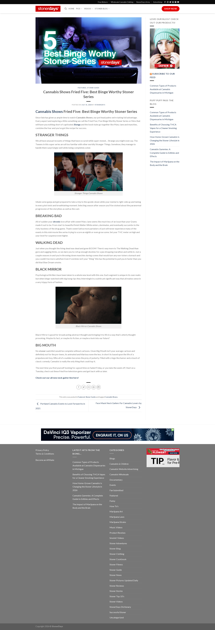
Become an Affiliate (45, 460)
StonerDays (100, 105)
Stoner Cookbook (118, 559)
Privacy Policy (42, 450)
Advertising (157, 2)
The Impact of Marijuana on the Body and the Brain (164, 163)
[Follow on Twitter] (170, 2)
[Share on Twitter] (83, 387)
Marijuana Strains (118, 522)
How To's (114, 506)
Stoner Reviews (117, 585)
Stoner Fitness (116, 564)
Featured (82, 88)
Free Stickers (103, 2)
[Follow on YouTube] (178, 2)
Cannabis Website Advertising (124, 469)
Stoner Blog (102, 8)
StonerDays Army (143, 2)
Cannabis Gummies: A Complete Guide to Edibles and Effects (164, 153)
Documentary (116, 479)
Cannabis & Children (119, 463)
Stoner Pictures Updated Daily (124, 580)
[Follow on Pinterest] (175, 2)
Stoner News (116, 575)
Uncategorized (117, 617)
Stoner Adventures (118, 543)
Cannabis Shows (111, 397)
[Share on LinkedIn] (98, 387)
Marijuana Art (116, 511)
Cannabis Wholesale (119, 474)
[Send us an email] (173, 2)
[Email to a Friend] (88, 387)
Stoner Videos (116, 601)
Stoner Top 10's (117, 596)
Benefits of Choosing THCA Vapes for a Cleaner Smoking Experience (163, 128)
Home (71, 9)
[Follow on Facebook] (165, 2)
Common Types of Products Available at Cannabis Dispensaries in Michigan (163, 89)
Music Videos (116, 527)
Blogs (112, 458)
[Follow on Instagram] (168, 2)
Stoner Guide (93, 88)
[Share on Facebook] (78, 387)
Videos (88, 8)
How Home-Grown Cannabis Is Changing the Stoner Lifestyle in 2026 (164, 140)
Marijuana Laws (117, 516)
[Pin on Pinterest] (93, 387)
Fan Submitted (116, 490)
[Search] (66, 8)
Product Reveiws (117, 532)
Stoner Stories (116, 591)
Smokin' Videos (117, 538)
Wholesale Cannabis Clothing (122, 2)
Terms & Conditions (45, 453)
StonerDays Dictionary (120, 607)
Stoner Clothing (117, 554)
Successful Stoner (118, 612)
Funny (112, 501)
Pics (79, 8)
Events (113, 485)
